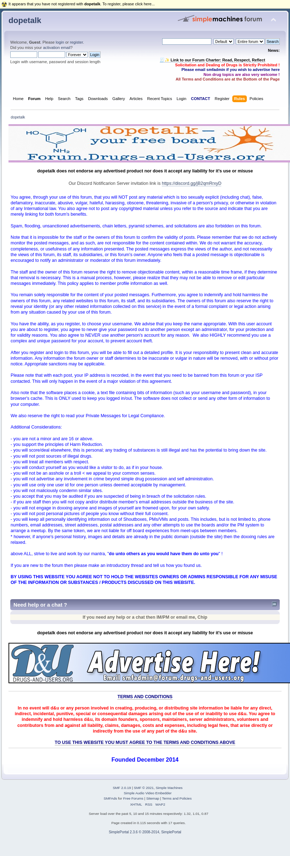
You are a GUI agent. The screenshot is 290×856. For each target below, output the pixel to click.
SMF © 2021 (144, 788)
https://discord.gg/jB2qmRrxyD (191, 183)
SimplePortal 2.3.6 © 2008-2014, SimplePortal (145, 832)
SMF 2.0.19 (122, 788)
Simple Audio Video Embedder (147, 793)
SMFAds (110, 798)
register (76, 42)
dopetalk (24, 20)
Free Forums (133, 798)
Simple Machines (169, 788)
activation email (56, 47)
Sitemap (152, 798)
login (60, 42)
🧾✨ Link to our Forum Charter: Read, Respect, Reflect (212, 60)
